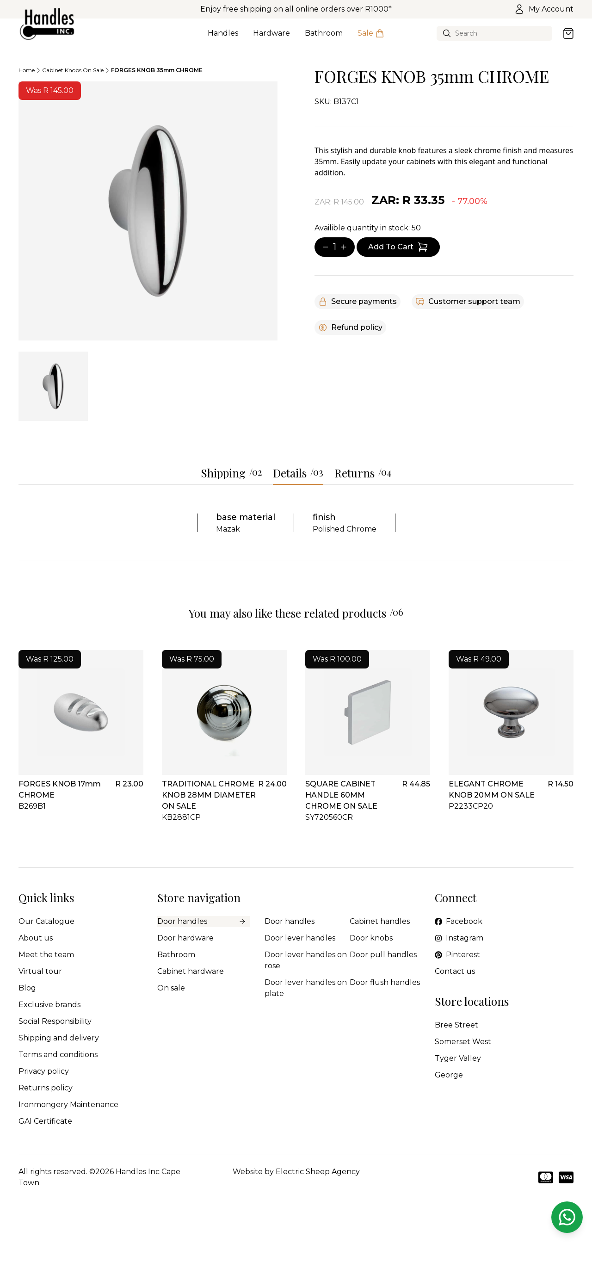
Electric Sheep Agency (318, 1171)
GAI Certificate (45, 1121)
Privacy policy (43, 1071)
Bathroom (324, 38)
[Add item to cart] (398, 247)
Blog (27, 988)
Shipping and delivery (58, 1037)
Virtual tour (40, 971)
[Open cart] (568, 33)
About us (35, 938)
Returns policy (45, 1087)
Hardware (271, 38)
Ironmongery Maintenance (68, 1104)
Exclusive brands (49, 1004)
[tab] (53, 386)
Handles (223, 38)
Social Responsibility (55, 1021)
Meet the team (46, 954)
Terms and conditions (58, 1054)
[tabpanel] (148, 210)
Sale (371, 38)
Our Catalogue (46, 921)
